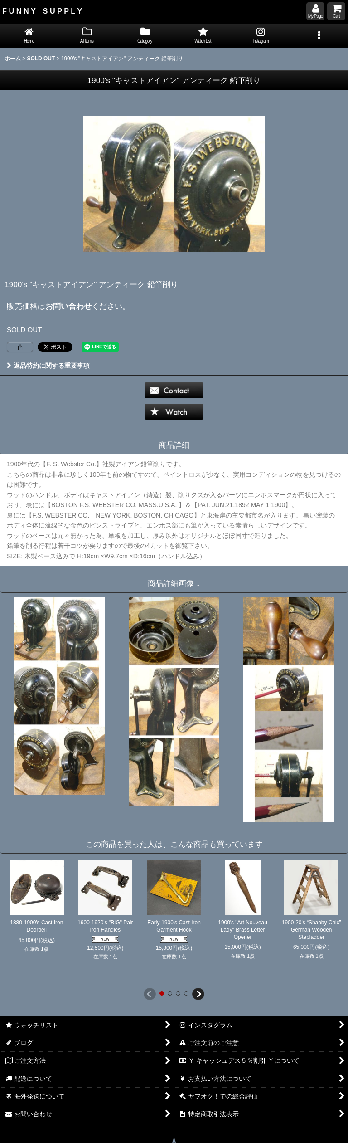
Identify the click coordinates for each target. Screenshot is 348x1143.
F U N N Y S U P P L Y (42, 11)
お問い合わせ (68, 306)
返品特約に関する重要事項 (48, 365)
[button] (319, 36)
